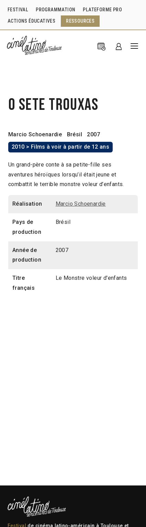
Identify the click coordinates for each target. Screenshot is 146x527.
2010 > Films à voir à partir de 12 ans (60, 147)
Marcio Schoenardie (35, 134)
